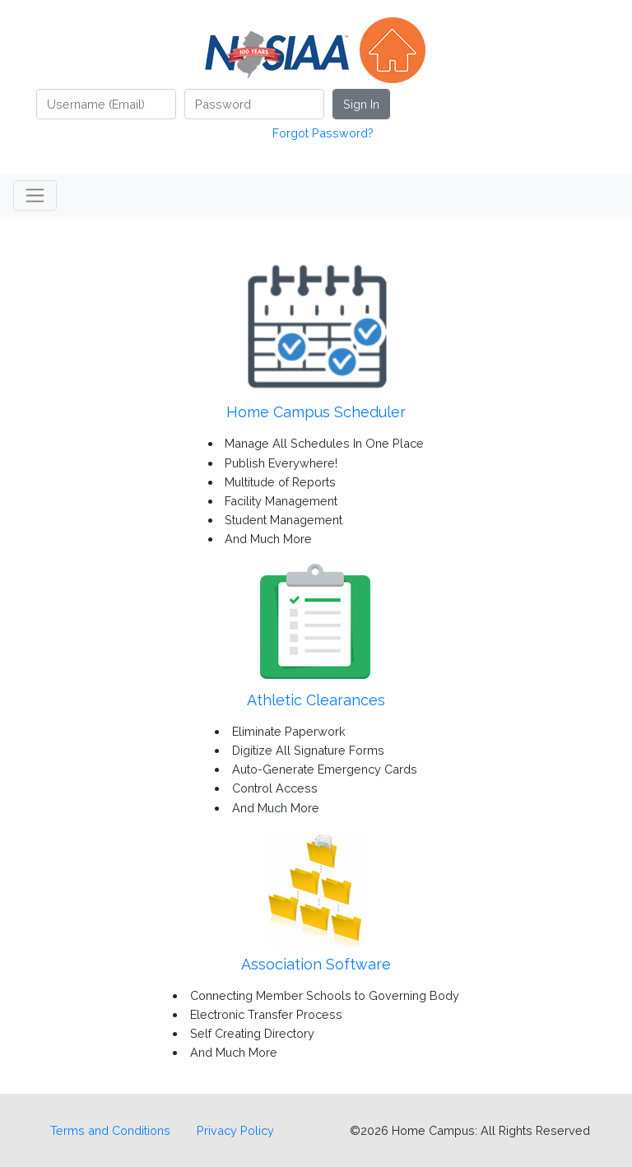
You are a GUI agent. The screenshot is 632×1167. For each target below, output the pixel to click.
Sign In (361, 104)
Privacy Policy (235, 1130)
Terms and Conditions (110, 1130)
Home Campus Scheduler (316, 412)
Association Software (316, 964)
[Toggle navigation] (35, 195)
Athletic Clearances (316, 700)
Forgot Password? (323, 133)
